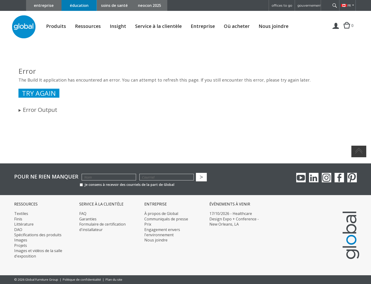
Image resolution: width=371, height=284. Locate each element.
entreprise (44, 5)
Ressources (88, 26)
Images (20, 240)
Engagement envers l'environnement (162, 232)
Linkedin (313, 177)
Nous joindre (273, 26)
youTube (301, 177)
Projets (20, 245)
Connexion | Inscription (335, 30)
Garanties (88, 219)
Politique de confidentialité (82, 279)
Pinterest (352, 177)
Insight (118, 26)
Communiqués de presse (166, 219)
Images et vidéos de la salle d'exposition (38, 253)
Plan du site (114, 279)
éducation (79, 5)
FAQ (82, 213)
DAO (18, 229)
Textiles (21, 213)
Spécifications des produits (38, 234)
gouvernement (309, 5)
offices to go (282, 5)
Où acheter (237, 26)
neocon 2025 (149, 5)
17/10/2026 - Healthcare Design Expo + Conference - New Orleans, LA (234, 219)
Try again (39, 93)
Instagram (326, 177)
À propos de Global (161, 213)
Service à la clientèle (158, 26)
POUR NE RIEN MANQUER (46, 176)
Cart (346, 30)
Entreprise (203, 26)
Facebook (339, 177)
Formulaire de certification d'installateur (102, 227)
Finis (18, 219)
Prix (147, 224)
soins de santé (114, 5)
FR (349, 5)
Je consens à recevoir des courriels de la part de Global (127, 184)
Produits (56, 26)
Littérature (24, 224)
